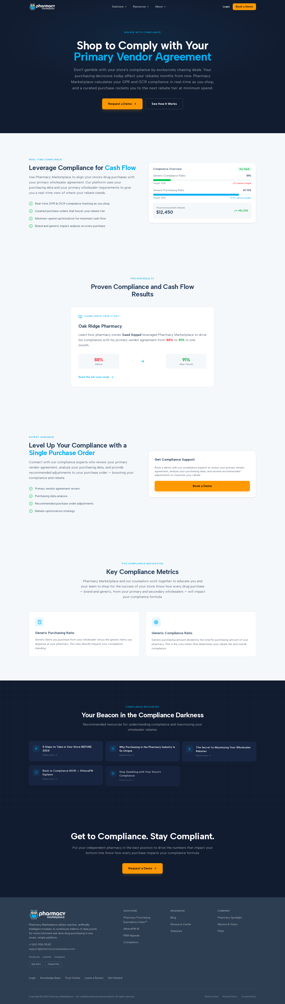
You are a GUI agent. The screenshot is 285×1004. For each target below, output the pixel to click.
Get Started (115, 978)
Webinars (176, 931)
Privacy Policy (230, 996)
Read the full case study (96, 377)
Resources (141, 6)
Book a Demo (244, 6)
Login (226, 6)
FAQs (221, 931)
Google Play (53, 964)
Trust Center (72, 978)
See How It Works (164, 104)
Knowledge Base (50, 978)
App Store (36, 964)
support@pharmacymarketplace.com (52, 949)
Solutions (119, 6)
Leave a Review (94, 978)
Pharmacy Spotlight (230, 917)
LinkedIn (47, 957)
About (160, 6)
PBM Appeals (131, 935)
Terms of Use (211, 996)
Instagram (59, 957)
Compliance (130, 942)
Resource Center (181, 924)
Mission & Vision (228, 924)
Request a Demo (122, 104)
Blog (173, 917)
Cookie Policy (248, 996)
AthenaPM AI (131, 928)
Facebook (34, 957)
